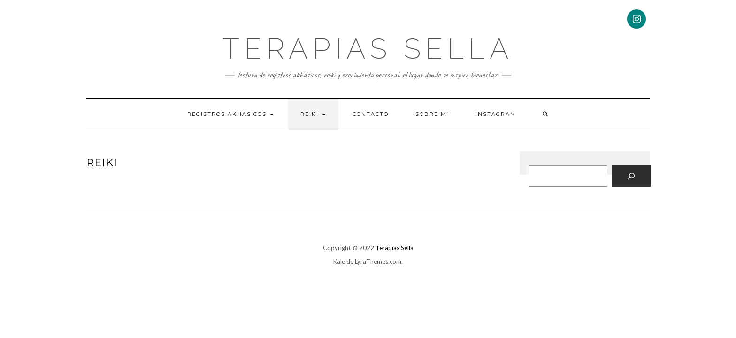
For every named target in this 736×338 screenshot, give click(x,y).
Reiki (313, 114)
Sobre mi (432, 114)
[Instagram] (636, 19)
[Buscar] (631, 176)
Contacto (371, 114)
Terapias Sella (368, 48)
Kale (339, 261)
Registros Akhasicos (230, 114)
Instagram (495, 114)
